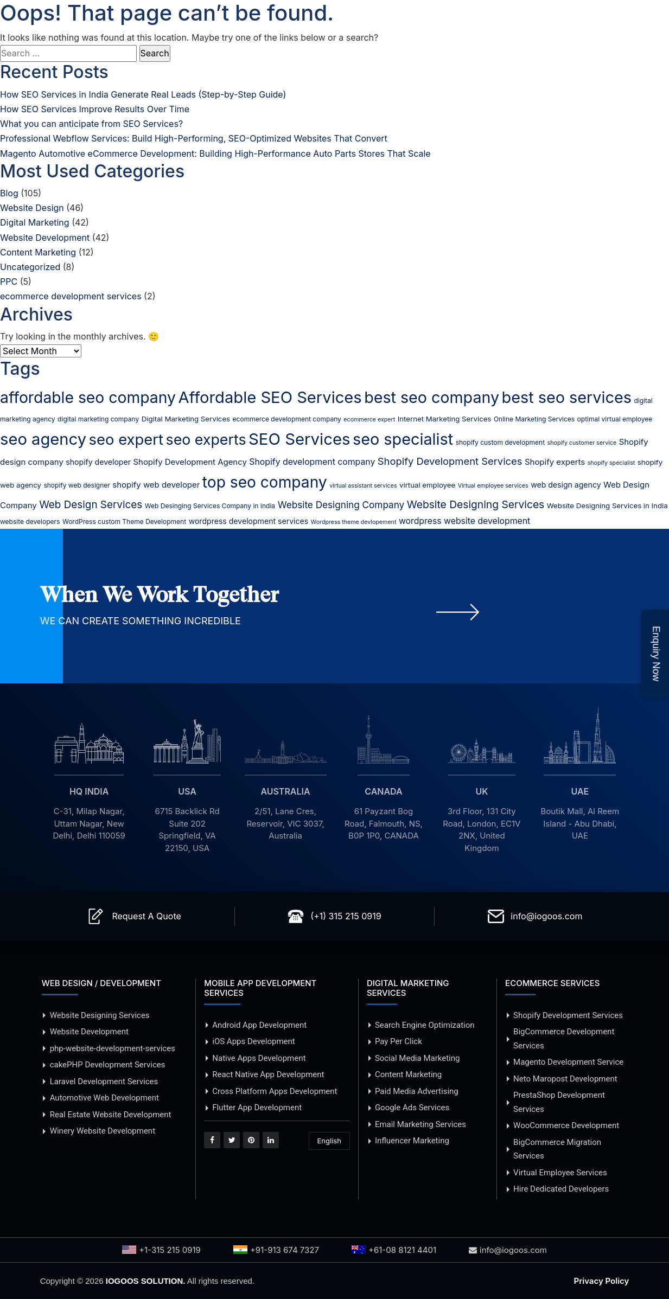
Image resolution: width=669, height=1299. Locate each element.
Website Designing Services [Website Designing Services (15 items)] (476, 504)
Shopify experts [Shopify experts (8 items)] (555, 462)
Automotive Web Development (104, 1098)
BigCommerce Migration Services (557, 1149)
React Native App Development (268, 1074)
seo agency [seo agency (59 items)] (43, 439)
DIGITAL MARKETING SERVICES (408, 988)
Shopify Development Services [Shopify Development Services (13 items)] (450, 461)
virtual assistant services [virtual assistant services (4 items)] (363, 485)
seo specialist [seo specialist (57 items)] (403, 439)
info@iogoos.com (546, 916)
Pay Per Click (398, 1041)
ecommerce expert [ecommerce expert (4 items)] (369, 419)
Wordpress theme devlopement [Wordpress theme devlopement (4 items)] (354, 522)
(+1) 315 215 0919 (345, 916)
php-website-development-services (112, 1048)
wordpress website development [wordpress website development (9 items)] (464, 521)
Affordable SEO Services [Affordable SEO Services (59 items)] (269, 397)
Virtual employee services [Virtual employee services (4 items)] (493, 485)
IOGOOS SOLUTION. (146, 1280)
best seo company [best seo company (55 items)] (431, 397)
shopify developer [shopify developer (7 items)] (98, 461)
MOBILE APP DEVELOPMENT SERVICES (260, 988)
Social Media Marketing (417, 1058)
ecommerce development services (71, 296)
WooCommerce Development (566, 1125)
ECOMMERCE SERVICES (552, 983)
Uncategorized (30, 266)
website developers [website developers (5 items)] (30, 521)
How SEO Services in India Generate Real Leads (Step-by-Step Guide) (143, 94)
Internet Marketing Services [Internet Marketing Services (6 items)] (445, 418)
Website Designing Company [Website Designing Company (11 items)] (341, 504)
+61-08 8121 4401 (394, 1250)
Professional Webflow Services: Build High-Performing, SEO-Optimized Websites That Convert (193, 138)
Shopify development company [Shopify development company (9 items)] (312, 462)
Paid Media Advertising (416, 1091)
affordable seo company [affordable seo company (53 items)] (88, 397)
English (329, 1140)
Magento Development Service (568, 1062)
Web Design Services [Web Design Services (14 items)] (90, 504)
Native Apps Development (258, 1058)
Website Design (32, 207)
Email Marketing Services (420, 1124)
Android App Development (259, 1025)
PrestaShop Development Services (559, 1102)
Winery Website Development (102, 1131)
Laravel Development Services (104, 1081)
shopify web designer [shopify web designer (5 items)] (76, 485)
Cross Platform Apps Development (274, 1091)
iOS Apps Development (253, 1041)
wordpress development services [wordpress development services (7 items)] (249, 521)
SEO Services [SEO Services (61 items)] (299, 439)
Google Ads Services (412, 1107)
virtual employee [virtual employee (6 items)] (427, 485)
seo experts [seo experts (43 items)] (206, 439)
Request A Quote (146, 916)
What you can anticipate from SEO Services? (91, 123)
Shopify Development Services (568, 1015)
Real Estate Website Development (110, 1114)
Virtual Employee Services (560, 1173)
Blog (9, 193)
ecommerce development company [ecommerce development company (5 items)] (287, 419)
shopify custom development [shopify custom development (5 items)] (500, 442)
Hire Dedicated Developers (561, 1189)
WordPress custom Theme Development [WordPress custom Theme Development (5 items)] (124, 521)
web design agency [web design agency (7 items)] (566, 484)
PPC (8, 281)
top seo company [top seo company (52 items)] (264, 482)
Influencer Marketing (412, 1141)
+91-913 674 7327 (276, 1250)
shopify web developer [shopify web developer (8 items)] (156, 485)
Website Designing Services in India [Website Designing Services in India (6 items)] (607, 505)
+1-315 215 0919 (161, 1250)
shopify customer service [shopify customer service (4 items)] (582, 442)
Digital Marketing (34, 222)
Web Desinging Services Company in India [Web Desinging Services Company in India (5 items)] (210, 506)
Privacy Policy (601, 1281)
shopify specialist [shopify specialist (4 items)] (611, 462)
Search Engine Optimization (425, 1025)
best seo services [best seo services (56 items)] (567, 397)
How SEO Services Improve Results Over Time (94, 109)
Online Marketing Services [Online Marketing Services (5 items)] (534, 419)
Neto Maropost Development (565, 1079)
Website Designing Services (100, 1015)
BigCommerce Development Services (563, 1039)
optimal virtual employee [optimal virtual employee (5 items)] (615, 419)
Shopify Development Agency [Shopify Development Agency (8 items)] (190, 462)
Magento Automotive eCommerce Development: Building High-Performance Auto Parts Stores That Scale (215, 153)
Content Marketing (38, 252)
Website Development (45, 237)
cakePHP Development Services (107, 1065)
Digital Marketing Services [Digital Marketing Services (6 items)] (186, 418)
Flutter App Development (257, 1107)
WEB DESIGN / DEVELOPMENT (101, 983)
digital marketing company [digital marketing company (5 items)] (98, 419)
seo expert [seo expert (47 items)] (126, 439)
